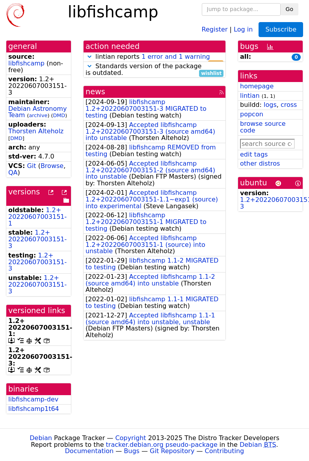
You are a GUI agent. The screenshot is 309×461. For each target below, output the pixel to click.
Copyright (130, 438)
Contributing (224, 451)
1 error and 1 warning (175, 56)
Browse (52, 166)
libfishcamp (26, 63)
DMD (59, 115)
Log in (243, 29)
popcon (251, 114)
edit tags (254, 154)
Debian (41, 438)
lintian (250, 95)
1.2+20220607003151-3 (37, 239)
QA (13, 172)
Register (215, 29)
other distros (260, 163)
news (95, 91)
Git (31, 166)
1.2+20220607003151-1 (37, 216)
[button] (89, 56)
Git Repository (172, 451)
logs (270, 104)
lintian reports (154, 57)
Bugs (132, 451)
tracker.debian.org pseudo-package (162, 444)
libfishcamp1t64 (33, 408)
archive (38, 115)
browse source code (263, 127)
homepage (257, 86)
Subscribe (280, 29)
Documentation (89, 451)
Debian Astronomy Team (37, 112)
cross (289, 104)
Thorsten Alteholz (35, 131)
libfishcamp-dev (33, 399)
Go (289, 9)
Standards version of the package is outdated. (154, 70)
